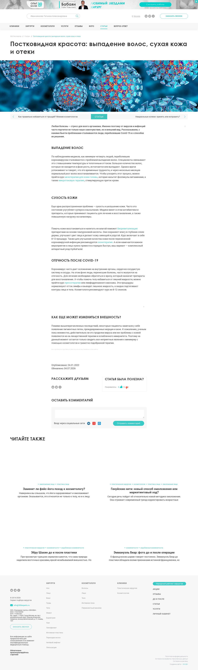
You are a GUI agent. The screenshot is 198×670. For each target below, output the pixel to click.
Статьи (104, 26)
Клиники (15, 26)
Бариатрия (50, 618)
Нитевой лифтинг (53, 643)
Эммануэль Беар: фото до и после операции (144, 552)
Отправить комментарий (128, 423)
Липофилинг (51, 628)
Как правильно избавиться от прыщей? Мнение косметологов (48, 117)
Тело (48, 608)
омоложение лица (46, 484)
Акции (156, 589)
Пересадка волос (53, 638)
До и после (158, 599)
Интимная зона (88, 603)
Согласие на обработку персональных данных (171, 659)
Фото (91, 26)
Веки (48, 598)
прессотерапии (73, 282)
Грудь (48, 603)
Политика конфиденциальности (176, 656)
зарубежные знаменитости (72, 548)
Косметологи (48, 26)
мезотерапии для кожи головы (81, 177)
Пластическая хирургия (127, 588)
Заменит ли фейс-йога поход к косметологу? (54, 489)
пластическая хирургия (121, 484)
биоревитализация (127, 228)
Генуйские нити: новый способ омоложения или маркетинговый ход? (144, 490)
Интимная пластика (54, 633)
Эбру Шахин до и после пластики (54, 552)
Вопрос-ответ (121, 26)
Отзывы (79, 26)
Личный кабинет (161, 614)
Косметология (123, 593)
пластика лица (63, 484)
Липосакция (51, 647)
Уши (48, 623)
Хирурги (30, 26)
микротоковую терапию (71, 180)
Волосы (85, 588)
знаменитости (53, 548)
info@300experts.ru (22, 605)
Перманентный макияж (91, 608)
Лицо (48, 593)
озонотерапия (105, 242)
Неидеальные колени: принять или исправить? (157, 117)
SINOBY (185, 664)
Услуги (65, 26)
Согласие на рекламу (180, 661)
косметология (139, 484)
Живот (49, 613)
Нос (47, 588)
